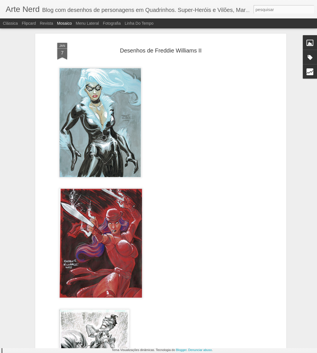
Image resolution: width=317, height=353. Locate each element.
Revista (46, 23)
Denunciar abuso (200, 350)
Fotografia (112, 23)
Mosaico (64, 23)
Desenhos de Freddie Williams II (161, 29)
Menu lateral (87, 23)
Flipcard (29, 23)
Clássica (10, 23)
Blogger (181, 350)
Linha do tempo (139, 23)
